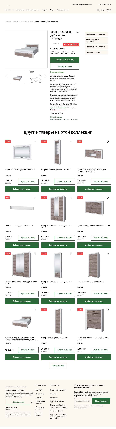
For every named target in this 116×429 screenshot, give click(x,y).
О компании (61, 10)
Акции (52, 10)
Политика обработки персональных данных (58, 408)
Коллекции (20, 10)
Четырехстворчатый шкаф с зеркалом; (64, 122)
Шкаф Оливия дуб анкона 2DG (90, 284)
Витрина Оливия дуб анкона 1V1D (55, 172)
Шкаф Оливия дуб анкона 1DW (54, 340)
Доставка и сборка (40, 410)
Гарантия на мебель (40, 405)
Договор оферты (56, 413)
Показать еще (58, 368)
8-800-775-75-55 (12, 412)
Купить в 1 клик (65, 69)
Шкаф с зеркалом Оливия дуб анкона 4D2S (21, 285)
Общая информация (57, 392)
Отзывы (39, 400)
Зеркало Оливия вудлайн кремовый (20, 172)
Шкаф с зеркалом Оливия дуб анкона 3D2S (57, 229)
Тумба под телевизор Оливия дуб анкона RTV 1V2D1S (91, 173)
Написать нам (18, 404)
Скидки (44, 10)
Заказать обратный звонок (82, 5)
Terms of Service (25, 417)
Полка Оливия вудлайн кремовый (19, 228)
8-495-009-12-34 (105, 5)
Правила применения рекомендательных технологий (58, 419)
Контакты (54, 400)
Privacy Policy (14, 417)
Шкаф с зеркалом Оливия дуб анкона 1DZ (57, 285)
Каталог (7, 10)
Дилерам (53, 396)
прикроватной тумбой (58, 110)
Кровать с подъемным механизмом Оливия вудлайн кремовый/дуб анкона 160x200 (21, 341)
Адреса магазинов (57, 404)
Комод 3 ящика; (56, 119)
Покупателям (31, 10)
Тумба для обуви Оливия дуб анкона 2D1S (92, 341)
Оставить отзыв (39, 416)
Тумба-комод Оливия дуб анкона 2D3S (93, 228)
